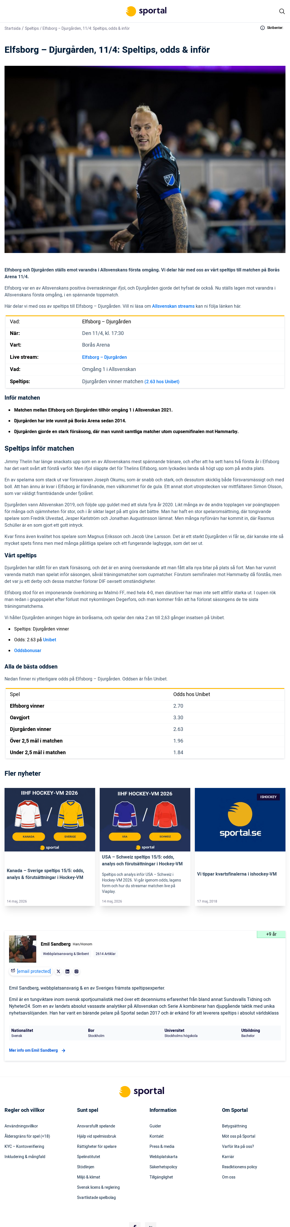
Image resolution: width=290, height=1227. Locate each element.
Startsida (13, 28)
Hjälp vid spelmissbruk (96, 1136)
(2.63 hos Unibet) (162, 381)
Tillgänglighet (161, 1177)
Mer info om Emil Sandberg (38, 1050)
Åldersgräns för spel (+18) (27, 1136)
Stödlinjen (85, 1167)
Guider (155, 1126)
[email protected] (34, 971)
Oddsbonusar (27, 650)
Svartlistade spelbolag (96, 1198)
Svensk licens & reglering (98, 1187)
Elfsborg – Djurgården (104, 357)
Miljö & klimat (88, 1177)
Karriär (228, 1157)
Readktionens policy (239, 1167)
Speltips (32, 28)
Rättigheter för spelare (96, 1147)
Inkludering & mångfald (25, 1157)
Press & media (162, 1147)
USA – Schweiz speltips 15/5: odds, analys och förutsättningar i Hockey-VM (142, 860)
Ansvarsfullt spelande (96, 1126)
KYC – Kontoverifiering (24, 1147)
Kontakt (157, 1136)
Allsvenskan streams (173, 306)
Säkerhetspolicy (163, 1167)
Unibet (49, 639)
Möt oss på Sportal (238, 1136)
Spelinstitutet (88, 1157)
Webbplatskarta (164, 1157)
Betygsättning (234, 1126)
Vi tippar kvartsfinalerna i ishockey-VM (237, 874)
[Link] (50, 819)
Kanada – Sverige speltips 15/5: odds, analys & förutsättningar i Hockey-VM (45, 874)
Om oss (228, 1177)
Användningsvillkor (21, 1126)
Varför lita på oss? (238, 1147)
